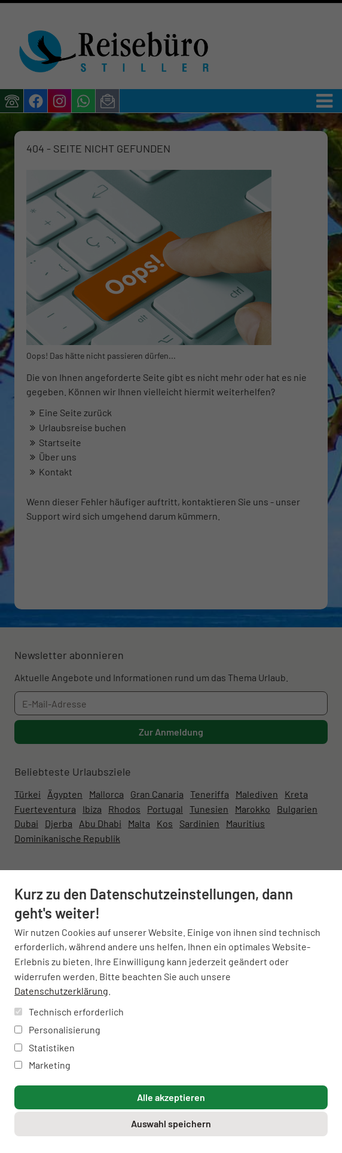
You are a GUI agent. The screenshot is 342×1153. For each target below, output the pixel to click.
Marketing (42, 1064)
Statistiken (44, 1047)
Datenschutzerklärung (61, 990)
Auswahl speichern (171, 1123)
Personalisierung (57, 1029)
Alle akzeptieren (171, 1097)
